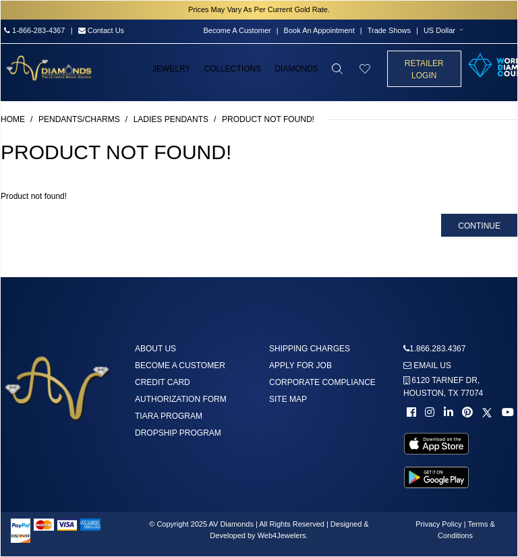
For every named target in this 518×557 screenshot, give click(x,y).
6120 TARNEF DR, (443, 387)
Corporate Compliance (322, 382)
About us (155, 348)
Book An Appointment (319, 30)
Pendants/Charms (79, 119)
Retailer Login (424, 69)
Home (13, 119)
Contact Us (101, 30)
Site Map (288, 399)
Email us (427, 365)
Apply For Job (300, 365)
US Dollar (439, 30)
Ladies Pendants (171, 119)
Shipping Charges (309, 348)
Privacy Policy (438, 524)
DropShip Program (178, 433)
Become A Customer (236, 30)
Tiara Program (168, 416)
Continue (479, 226)
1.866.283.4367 (437, 348)
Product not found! (268, 119)
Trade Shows (389, 30)
